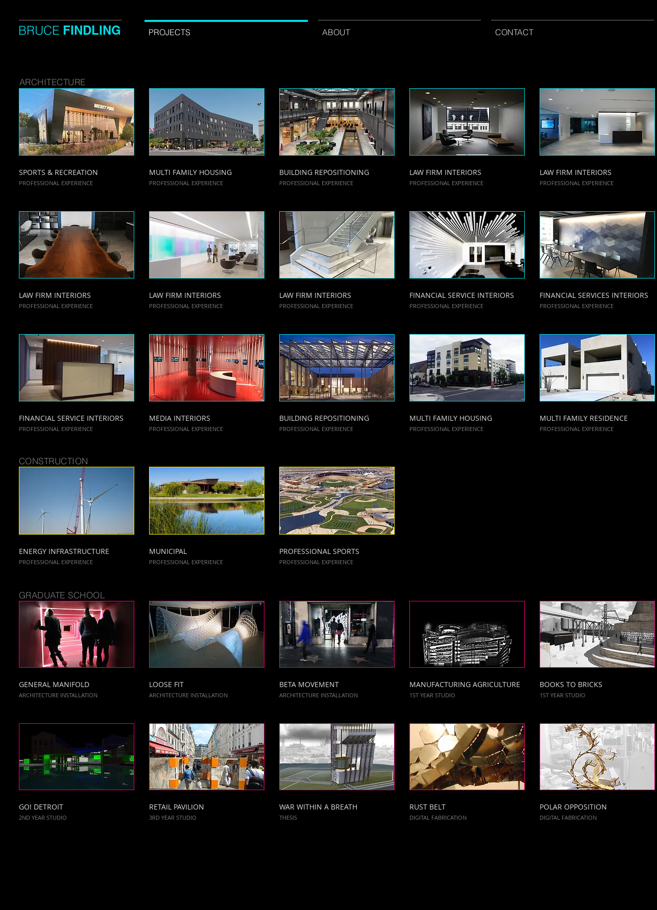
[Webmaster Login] (389, 863)
